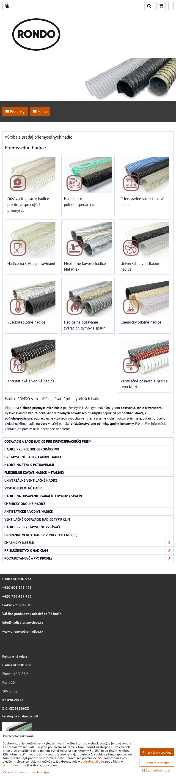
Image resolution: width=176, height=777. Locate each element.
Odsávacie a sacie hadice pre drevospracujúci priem (47, 441)
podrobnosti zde (92, 761)
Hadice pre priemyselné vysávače (32, 527)
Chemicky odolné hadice (141, 322)
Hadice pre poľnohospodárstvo (31, 449)
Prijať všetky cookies (157, 752)
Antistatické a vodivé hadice (31, 381)
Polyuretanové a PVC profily (88, 558)
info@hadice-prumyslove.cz (22, 622)
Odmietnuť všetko (157, 763)
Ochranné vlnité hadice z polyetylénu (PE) (40, 535)
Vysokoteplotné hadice (26, 322)
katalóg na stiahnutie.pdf (20, 716)
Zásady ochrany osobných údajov (26, 772)
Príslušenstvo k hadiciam (88, 550)
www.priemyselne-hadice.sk (22, 631)
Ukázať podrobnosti (156, 770)
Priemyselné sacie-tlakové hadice (33, 457)
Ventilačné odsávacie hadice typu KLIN (37, 519)
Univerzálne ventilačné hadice (31, 480)
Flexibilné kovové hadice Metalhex (34, 472)
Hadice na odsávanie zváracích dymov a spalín (43, 496)
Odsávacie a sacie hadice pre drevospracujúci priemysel (28, 204)
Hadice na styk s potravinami (31, 263)
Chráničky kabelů (88, 542)
